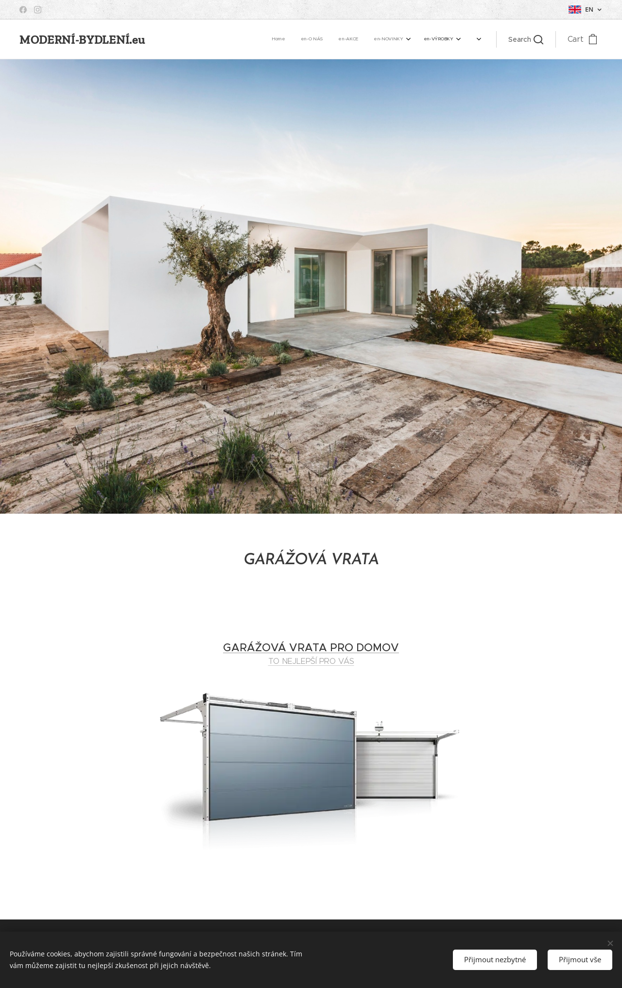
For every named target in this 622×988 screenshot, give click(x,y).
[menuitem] (244, 39)
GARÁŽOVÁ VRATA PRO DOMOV (311, 647)
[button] (525, 39)
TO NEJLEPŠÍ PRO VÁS (311, 661)
